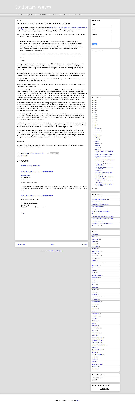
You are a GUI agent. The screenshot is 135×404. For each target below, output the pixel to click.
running (94, 241)
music (93, 244)
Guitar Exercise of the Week (98, 345)
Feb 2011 (97, 147)
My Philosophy (31, 15)
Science (94, 292)
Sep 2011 (97, 135)
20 (94, 108)
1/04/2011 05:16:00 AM (33, 165)
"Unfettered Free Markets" (101, 179)
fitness (93, 236)
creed (93, 306)
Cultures (94, 347)
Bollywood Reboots (97, 364)
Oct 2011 (97, 133)
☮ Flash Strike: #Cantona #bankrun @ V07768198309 (37, 172)
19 (94, 110)
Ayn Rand (94, 289)
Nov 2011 (97, 131)
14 (94, 121)
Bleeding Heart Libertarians (98, 213)
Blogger (77, 400)
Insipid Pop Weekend (97, 349)
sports (93, 330)
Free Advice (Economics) (98, 206)
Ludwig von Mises (96, 275)
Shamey (94, 352)
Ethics (93, 260)
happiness (94, 258)
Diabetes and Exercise (97, 354)
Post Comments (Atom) (56, 251)
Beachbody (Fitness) (97, 197)
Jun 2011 (97, 141)
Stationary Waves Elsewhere (62, 15)
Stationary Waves (33, 7)
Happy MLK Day (98, 170)
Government (95, 239)
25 (94, 100)
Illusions (94, 248)
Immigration (95, 316)
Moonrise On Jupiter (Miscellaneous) (101, 211)
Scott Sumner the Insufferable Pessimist (104, 160)
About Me (20, 15)
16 (94, 116)
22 (94, 104)
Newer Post (21, 245)
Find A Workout (45, 15)
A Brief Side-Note (99, 174)
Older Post (83, 245)
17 (94, 114)
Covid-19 (94, 335)
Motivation (95, 325)
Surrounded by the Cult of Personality (104, 176)
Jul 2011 (97, 139)
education (94, 308)
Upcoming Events (96, 342)
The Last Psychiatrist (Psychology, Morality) (102, 218)
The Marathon (95, 333)
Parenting (94, 294)
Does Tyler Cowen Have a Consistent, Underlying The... (104, 168)
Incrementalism (96, 366)
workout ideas (95, 251)
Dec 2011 (97, 128)
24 (94, 102)
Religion (94, 359)
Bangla (94, 318)
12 (94, 125)
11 (94, 127)
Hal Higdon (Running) (97, 221)
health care (95, 268)
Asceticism (94, 357)
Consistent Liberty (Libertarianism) (100, 199)
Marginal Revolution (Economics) (100, 204)
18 (94, 112)
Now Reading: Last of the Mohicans (103, 172)
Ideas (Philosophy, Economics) (99, 209)
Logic (93, 282)
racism (94, 270)
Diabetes (94, 253)
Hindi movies (95, 313)
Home (52, 245)
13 (94, 123)
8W (93, 280)
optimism (94, 304)
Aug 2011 (97, 137)
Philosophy (95, 246)
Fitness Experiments (97, 340)
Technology (95, 299)
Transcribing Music (99, 162)
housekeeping (95, 277)
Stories (94, 361)
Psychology (95, 265)
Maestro (23, 165)
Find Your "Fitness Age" (97, 226)
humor (94, 311)
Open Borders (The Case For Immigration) (102, 223)
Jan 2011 (97, 149)
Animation (94, 369)
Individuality (95, 287)
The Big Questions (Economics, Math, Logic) (102, 216)
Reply (22, 213)
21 (94, 106)
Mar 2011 (97, 145)
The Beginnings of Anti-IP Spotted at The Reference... (103, 164)
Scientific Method (96, 301)
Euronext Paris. (25, 175)
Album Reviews (79, 15)
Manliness (94, 321)
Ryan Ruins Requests (97, 337)
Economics (24, 156)
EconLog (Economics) (97, 201)
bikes (93, 323)
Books (93, 272)
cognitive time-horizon (97, 296)
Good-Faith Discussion (97, 263)
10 (94, 188)
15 (94, 118)
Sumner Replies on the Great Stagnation (104, 154)
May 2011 (97, 143)
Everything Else (95, 328)
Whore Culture (95, 256)
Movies (94, 284)
